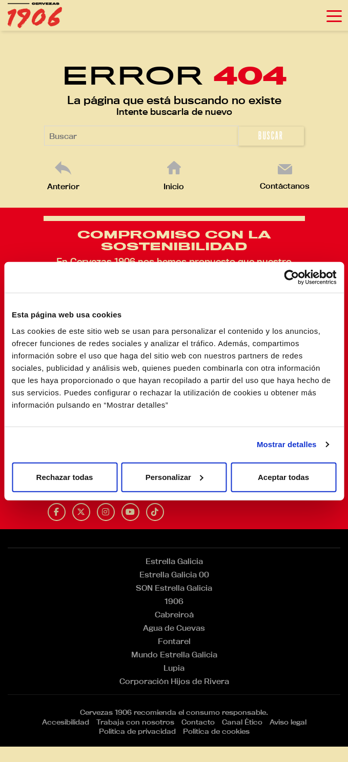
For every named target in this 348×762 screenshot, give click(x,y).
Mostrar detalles (287, 444)
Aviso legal (288, 722)
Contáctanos (285, 186)
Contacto (198, 722)
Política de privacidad (137, 731)
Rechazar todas (64, 476)
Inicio (173, 186)
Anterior (63, 186)
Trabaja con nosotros (135, 722)
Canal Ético (242, 722)
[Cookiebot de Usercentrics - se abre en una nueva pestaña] (291, 277)
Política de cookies (216, 731)
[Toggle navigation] (334, 15)
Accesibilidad (65, 722)
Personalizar (174, 476)
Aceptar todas (283, 476)
